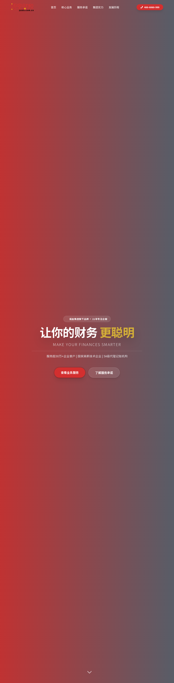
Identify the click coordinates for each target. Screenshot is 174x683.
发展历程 (114, 7)
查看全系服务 (70, 372)
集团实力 (98, 7)
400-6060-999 (150, 7)
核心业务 (66, 7)
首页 (53, 7)
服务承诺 (82, 7)
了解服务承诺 (104, 372)
